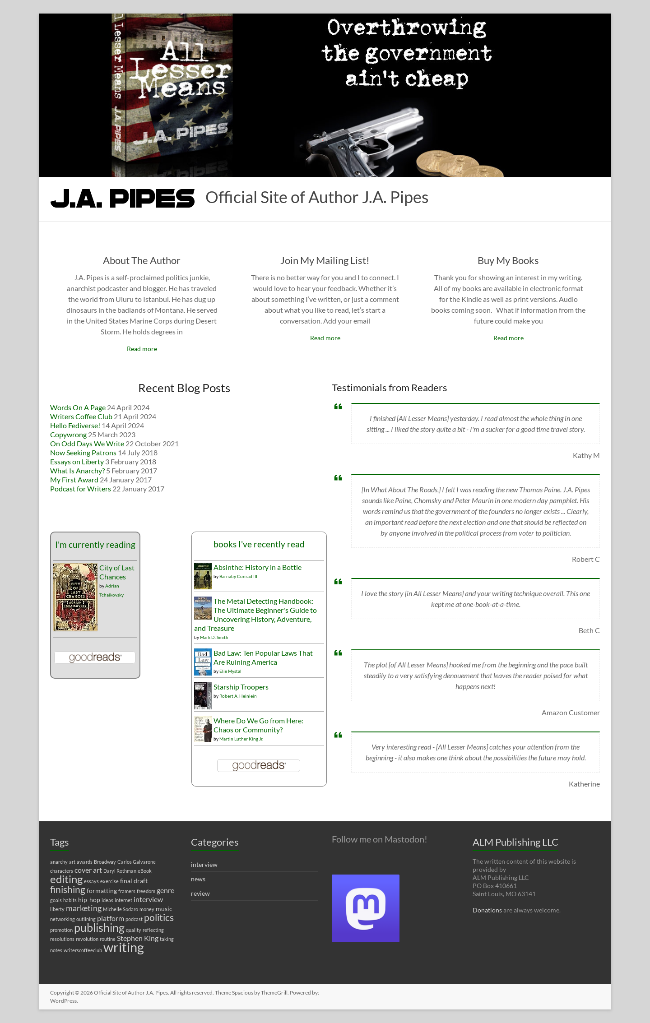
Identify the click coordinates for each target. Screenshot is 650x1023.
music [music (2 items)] (164, 908)
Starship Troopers (241, 686)
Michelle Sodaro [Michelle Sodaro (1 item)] (120, 909)
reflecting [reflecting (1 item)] (153, 930)
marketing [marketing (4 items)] (84, 908)
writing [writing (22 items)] (123, 947)
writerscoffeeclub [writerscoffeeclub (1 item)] (83, 950)
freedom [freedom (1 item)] (146, 891)
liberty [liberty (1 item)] (57, 909)
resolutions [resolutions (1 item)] (62, 939)
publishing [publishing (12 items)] (99, 927)
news (198, 879)
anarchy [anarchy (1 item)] (59, 862)
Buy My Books (508, 260)
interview (204, 864)
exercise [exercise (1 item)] (109, 881)
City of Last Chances (117, 572)
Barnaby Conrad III (238, 576)
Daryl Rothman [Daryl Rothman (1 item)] (119, 871)
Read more (142, 348)
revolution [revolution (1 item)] (87, 939)
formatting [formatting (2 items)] (102, 890)
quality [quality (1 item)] (133, 930)
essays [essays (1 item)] (91, 881)
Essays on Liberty (77, 461)
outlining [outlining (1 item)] (86, 919)
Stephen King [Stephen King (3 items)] (137, 938)
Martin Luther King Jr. (241, 738)
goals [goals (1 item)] (56, 900)
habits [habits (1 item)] (70, 900)
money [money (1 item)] (146, 909)
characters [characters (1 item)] (61, 871)
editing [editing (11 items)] (66, 878)
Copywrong (68, 434)
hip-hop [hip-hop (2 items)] (89, 899)
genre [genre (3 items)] (165, 890)
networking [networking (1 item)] (62, 919)
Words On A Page (78, 407)
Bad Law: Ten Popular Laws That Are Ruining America (263, 657)
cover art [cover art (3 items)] (88, 870)
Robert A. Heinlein (238, 696)
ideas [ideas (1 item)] (107, 900)
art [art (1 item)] (72, 862)
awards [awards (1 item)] (85, 862)
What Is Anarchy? (77, 470)
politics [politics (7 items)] (159, 917)
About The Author (142, 260)
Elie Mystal (230, 671)
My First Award (74, 479)
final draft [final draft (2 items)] (134, 880)
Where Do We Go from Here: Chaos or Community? (258, 725)
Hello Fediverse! (75, 425)
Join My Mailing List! (325, 260)
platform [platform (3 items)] (110, 918)
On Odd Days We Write (87, 443)
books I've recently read (259, 544)
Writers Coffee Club (81, 416)
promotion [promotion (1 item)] (61, 930)
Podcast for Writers (80, 488)
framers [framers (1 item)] (126, 891)
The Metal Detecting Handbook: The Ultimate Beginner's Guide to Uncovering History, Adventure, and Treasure (255, 614)
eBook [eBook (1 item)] (145, 871)
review (200, 893)
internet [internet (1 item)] (123, 900)
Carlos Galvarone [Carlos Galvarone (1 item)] (136, 862)
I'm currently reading (95, 544)
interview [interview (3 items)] (148, 899)
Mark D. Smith (214, 637)
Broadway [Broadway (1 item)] (105, 862)
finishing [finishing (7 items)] (67, 889)
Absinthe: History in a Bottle (258, 567)
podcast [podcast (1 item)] (134, 919)
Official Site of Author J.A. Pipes (317, 197)
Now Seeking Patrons (83, 452)
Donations (487, 910)
